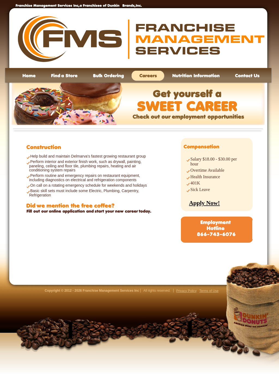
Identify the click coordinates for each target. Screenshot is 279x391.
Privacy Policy (186, 291)
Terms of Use (209, 291)
